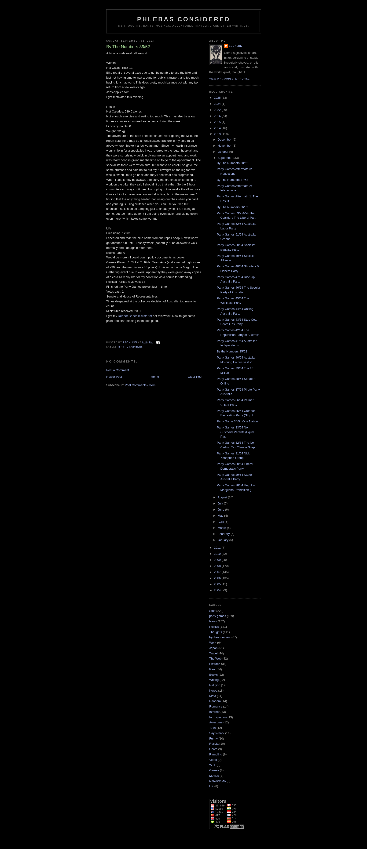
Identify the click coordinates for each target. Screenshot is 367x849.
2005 (218, 584)
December (225, 139)
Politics (214, 626)
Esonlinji (236, 46)
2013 (218, 134)
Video (213, 760)
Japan (213, 648)
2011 (218, 547)
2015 (218, 122)
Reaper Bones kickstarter (135, 316)
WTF (212, 765)
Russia (214, 743)
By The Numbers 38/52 (232, 163)
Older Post (195, 376)
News (213, 621)
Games (214, 770)
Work (212, 642)
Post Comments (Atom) (141, 385)
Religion (214, 685)
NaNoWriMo (217, 781)
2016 (218, 116)
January (223, 540)
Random (215, 701)
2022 (218, 110)
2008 (218, 566)
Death (213, 749)
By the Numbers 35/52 (232, 351)
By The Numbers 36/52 (232, 207)
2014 (218, 128)
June (221, 509)
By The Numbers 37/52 (232, 179)
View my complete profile (229, 78)
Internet (214, 712)
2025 (218, 97)
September (225, 158)
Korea (213, 690)
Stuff (212, 611)
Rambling (215, 754)
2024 (218, 103)
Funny (213, 738)
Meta (212, 696)
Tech (212, 727)
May (221, 515)
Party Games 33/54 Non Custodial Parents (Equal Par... (235, 432)
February (224, 534)
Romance (215, 706)
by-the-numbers (130, 346)
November (225, 145)
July (221, 503)
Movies (214, 775)
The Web (215, 658)
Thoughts (215, 632)
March (222, 528)
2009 (218, 560)
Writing (214, 680)
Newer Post (114, 376)
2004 (218, 590)
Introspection (218, 717)
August (223, 497)
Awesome (216, 722)
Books (213, 674)
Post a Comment (117, 370)
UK (211, 786)
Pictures (214, 664)
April (221, 521)
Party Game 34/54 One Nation (237, 421)
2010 (218, 553)
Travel (213, 653)
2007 (218, 572)
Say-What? (216, 733)
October (223, 151)
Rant (212, 669)
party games (217, 616)
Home (155, 376)
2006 (218, 578)
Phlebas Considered (183, 19)
